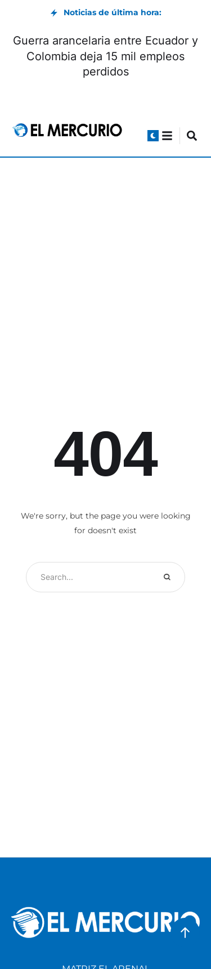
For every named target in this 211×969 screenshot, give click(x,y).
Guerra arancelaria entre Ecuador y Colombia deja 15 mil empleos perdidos (105, 56)
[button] (153, 135)
